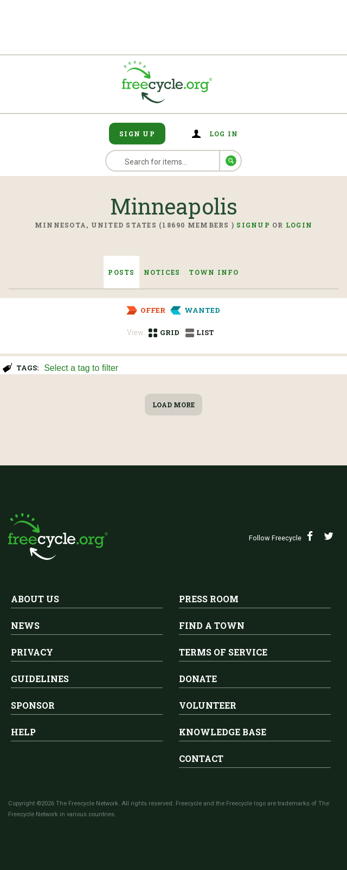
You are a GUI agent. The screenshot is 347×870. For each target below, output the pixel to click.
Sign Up (137, 133)
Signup (253, 224)
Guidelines (40, 678)
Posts (121, 272)
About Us (35, 598)
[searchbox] (189, 369)
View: (136, 332)
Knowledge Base (222, 731)
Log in (224, 133)
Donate (198, 678)
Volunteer (207, 705)
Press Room (209, 598)
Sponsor (33, 705)
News (25, 625)
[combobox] (190, 367)
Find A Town (212, 625)
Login (299, 224)
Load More (173, 404)
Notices (162, 272)
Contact (201, 758)
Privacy (32, 652)
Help (23, 731)
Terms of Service (223, 652)
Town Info (214, 272)
